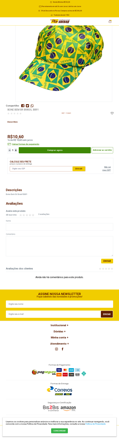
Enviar (78, 169)
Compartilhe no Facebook (22, 105)
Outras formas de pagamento (25, 144)
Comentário (10, 234)
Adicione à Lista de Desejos (112, 113)
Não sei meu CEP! (106, 168)
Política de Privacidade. (95, 424)
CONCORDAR (59, 431)
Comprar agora (54, 150)
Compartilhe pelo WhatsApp (32, 105)
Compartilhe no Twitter (27, 105)
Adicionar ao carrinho (102, 150)
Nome (8, 221)
